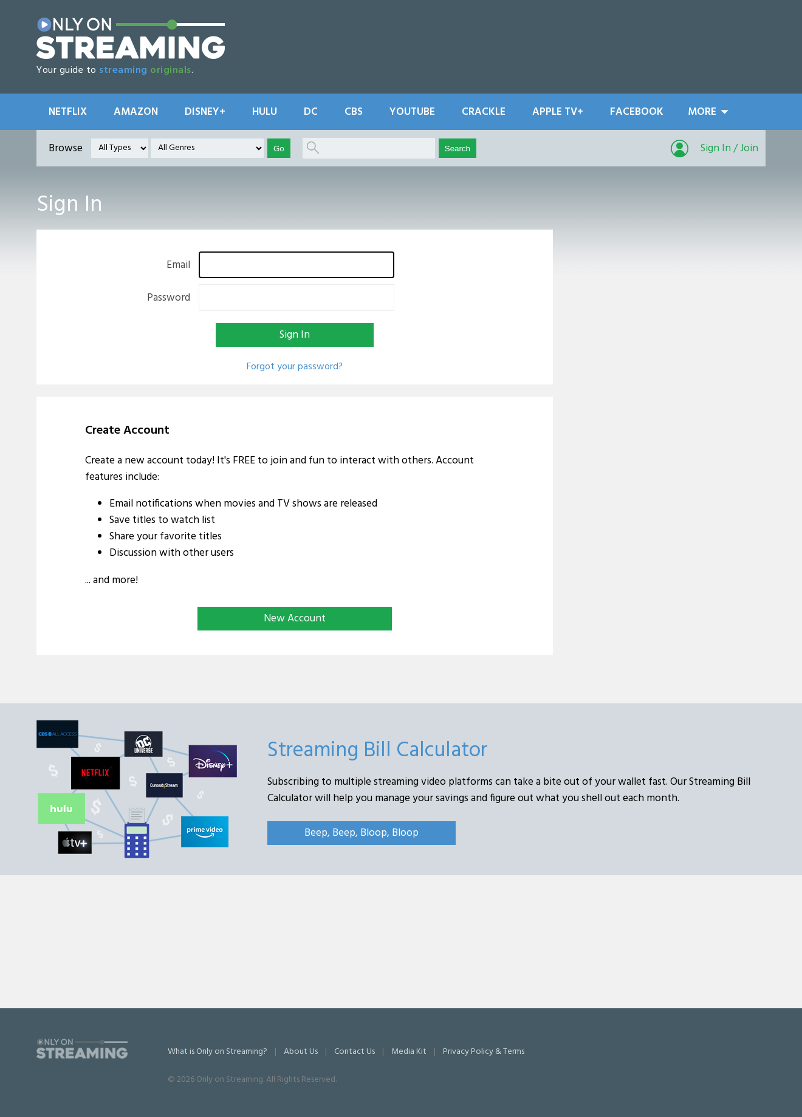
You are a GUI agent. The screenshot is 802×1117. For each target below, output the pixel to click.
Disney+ (205, 112)
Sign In (294, 335)
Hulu (264, 112)
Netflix (68, 112)
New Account (295, 618)
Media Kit (409, 1052)
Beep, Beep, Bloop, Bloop (361, 833)
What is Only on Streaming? (217, 1052)
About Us (301, 1052)
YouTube (412, 112)
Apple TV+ (557, 112)
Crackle (484, 112)
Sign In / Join (729, 148)
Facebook (636, 112)
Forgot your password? (295, 367)
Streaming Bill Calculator (377, 751)
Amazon (136, 112)
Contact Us (354, 1052)
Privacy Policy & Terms (483, 1052)
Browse (66, 148)
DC (311, 112)
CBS (353, 112)
